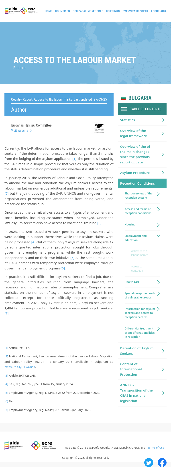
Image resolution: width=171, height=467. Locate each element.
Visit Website (19, 131)
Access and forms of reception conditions (138, 211)
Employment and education (136, 238)
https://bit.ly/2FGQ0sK (19, 367)
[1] (74, 158)
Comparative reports (88, 11)
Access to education (137, 269)
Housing (130, 224)
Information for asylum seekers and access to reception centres (140, 313)
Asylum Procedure (135, 172)
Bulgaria (140, 98)
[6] (63, 268)
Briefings (113, 11)
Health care (132, 282)
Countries (62, 11)
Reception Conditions (137, 183)
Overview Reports (135, 11)
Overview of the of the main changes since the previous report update (135, 154)
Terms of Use (156, 448)
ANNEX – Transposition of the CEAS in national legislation (136, 393)
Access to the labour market (139, 253)
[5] (72, 257)
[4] (33, 242)
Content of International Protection (131, 369)
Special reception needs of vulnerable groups (140, 295)
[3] (99, 223)
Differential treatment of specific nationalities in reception (140, 333)
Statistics (127, 120)
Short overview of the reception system (139, 196)
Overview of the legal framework (133, 133)
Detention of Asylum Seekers (137, 350)
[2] (6, 193)
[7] (6, 313)
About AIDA (159, 11)
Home (48, 11)
